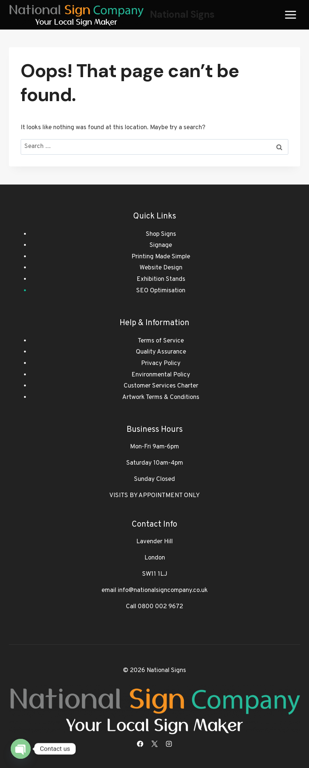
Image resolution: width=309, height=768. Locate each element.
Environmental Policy (160, 375)
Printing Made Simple (160, 257)
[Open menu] (290, 14)
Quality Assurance (161, 352)
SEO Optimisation (160, 291)
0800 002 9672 (160, 607)
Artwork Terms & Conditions (160, 397)
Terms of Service (161, 341)
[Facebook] (140, 743)
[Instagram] (169, 743)
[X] (154, 743)
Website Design (161, 268)
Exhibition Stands (161, 279)
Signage (161, 245)
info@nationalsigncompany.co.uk (163, 590)
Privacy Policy (161, 363)
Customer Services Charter (161, 386)
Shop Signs (161, 234)
